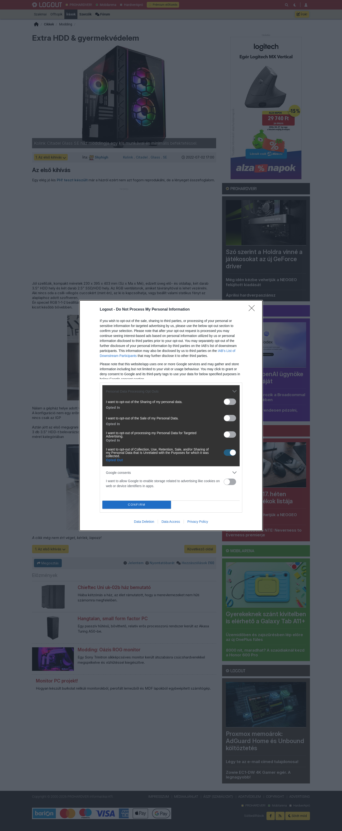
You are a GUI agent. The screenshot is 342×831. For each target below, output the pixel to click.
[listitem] (171, 391)
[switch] (230, 402)
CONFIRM (137, 505)
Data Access (171, 522)
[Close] (253, 309)
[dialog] (171, 415)
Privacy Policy (197, 522)
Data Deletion (144, 522)
